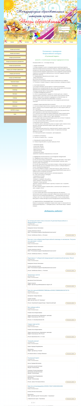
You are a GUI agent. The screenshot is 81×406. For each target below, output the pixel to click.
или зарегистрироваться (63, 33)
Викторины (15, 93)
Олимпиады (15, 89)
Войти (63, 31)
